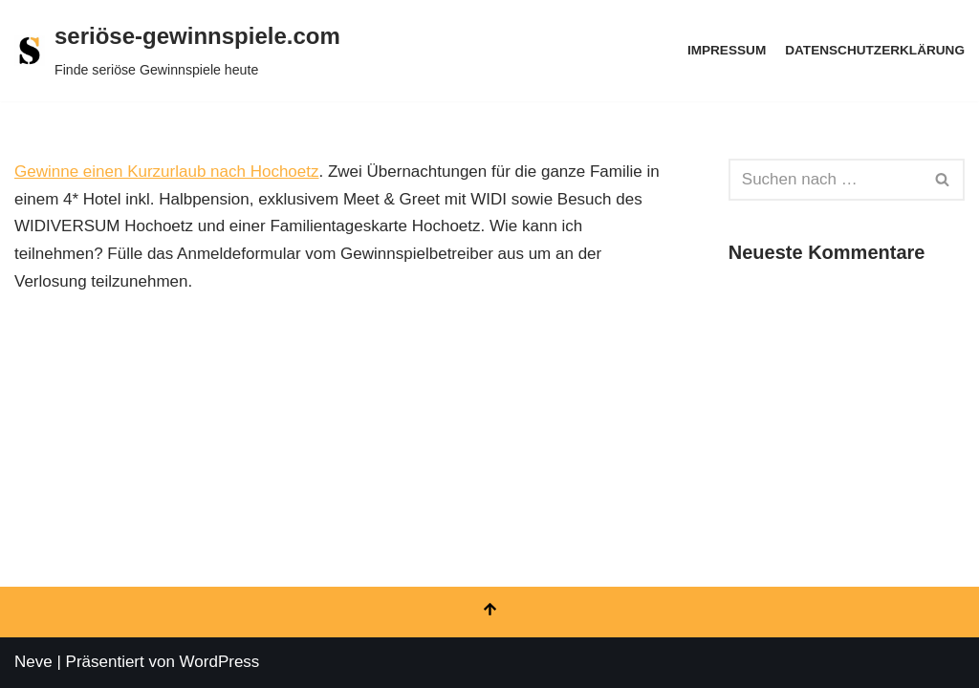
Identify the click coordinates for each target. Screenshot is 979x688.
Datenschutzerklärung (875, 50)
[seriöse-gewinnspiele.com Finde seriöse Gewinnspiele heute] (177, 50)
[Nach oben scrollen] (489, 612)
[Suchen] (825, 180)
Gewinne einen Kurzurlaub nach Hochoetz (166, 171)
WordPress (220, 662)
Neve (33, 662)
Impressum (726, 50)
